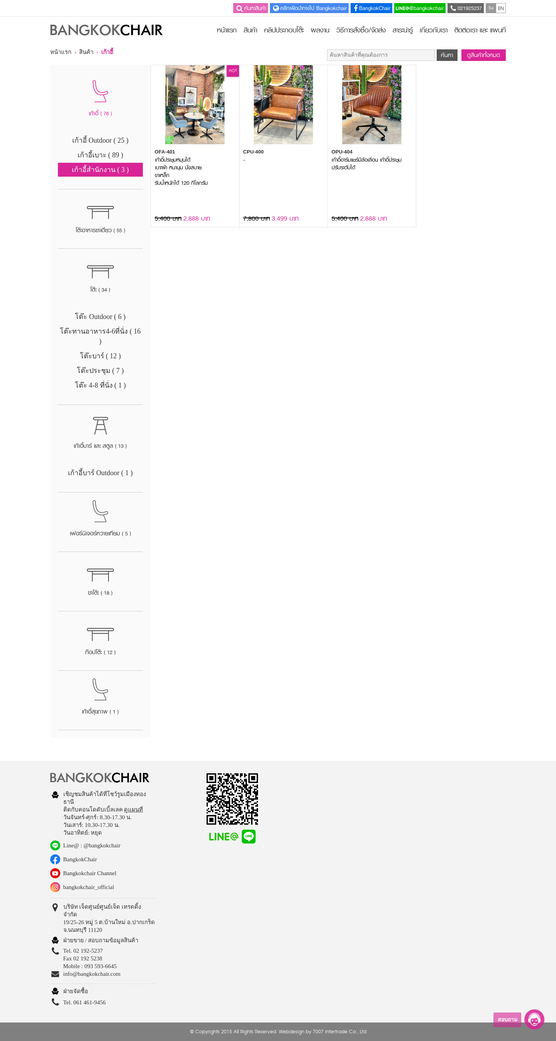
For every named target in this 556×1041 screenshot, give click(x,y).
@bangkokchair (420, 8)
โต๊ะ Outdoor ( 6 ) (100, 317)
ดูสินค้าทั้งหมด (483, 55)
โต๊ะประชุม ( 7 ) (100, 371)
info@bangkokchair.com (91, 974)
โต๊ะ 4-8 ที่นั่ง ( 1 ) (100, 385)
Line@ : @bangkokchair (91, 845)
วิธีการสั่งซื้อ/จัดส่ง (361, 30)
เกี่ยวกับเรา (434, 30)
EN (501, 8)
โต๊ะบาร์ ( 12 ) (100, 356)
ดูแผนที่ (133, 809)
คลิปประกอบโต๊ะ (284, 30)
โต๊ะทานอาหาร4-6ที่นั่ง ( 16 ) (100, 336)
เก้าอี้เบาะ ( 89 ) (101, 155)
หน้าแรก (227, 30)
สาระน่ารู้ (403, 30)
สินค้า (250, 30)
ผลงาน (320, 30)
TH (490, 8)
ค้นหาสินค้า (250, 8)
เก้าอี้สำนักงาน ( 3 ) (100, 170)
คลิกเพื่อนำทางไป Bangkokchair (309, 8)
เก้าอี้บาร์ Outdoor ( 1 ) (100, 473)
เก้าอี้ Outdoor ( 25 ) (100, 140)
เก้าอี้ (107, 52)
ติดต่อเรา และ (480, 30)
